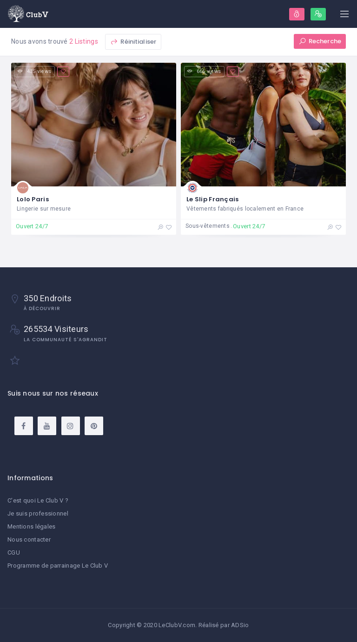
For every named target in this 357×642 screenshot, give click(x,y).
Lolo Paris (33, 199)
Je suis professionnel (37, 513)
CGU (13, 552)
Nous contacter (29, 539)
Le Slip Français (212, 199)
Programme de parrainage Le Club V (57, 565)
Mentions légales (31, 526)
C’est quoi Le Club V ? (37, 500)
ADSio (240, 625)
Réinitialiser (133, 41)
